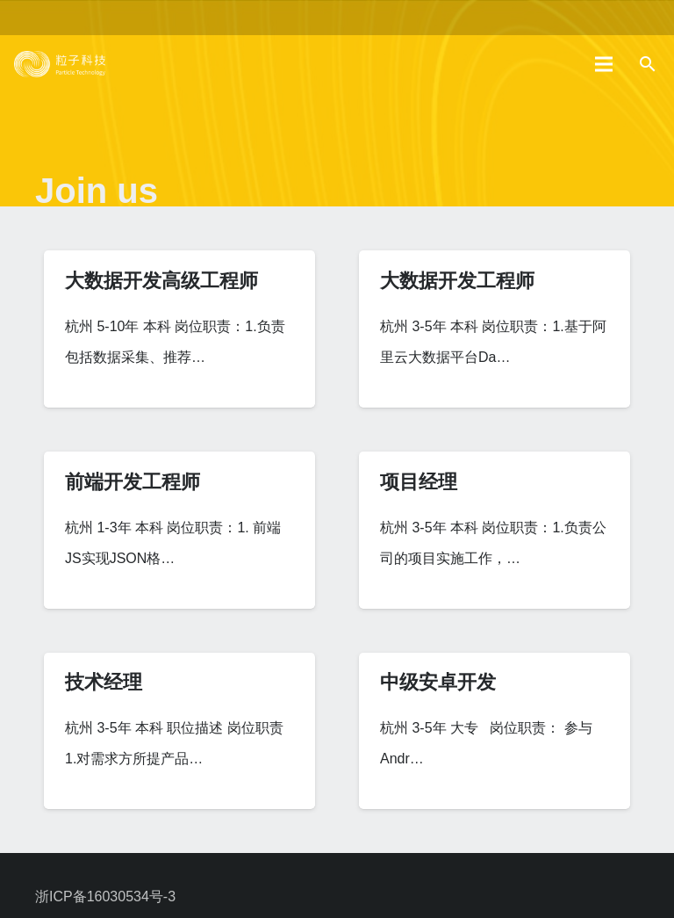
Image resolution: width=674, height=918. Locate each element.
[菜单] (604, 64)
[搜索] (647, 64)
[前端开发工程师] (179, 530)
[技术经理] (179, 731)
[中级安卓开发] (494, 731)
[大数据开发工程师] (494, 329)
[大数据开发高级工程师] (179, 329)
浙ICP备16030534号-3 (105, 896)
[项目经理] (494, 530)
